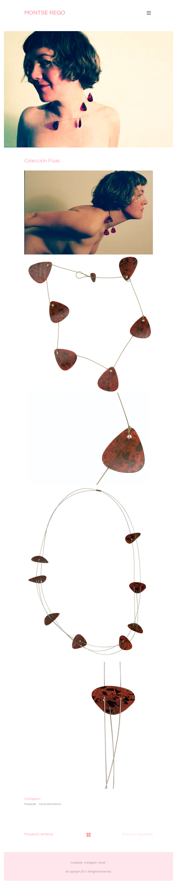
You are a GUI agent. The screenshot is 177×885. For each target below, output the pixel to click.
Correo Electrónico (50, 804)
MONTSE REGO (44, 13)
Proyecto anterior (38, 834)
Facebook (30, 804)
